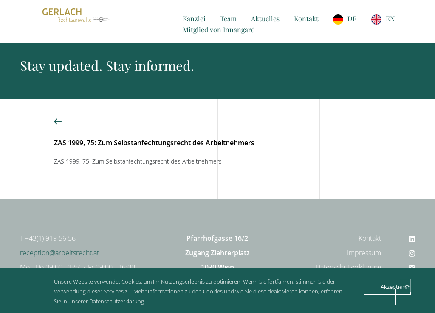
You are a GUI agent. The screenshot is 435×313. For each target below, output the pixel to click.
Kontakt (306, 18)
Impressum (364, 252)
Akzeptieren (396, 286)
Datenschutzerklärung (348, 267)
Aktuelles (265, 18)
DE (352, 18)
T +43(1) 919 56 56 (48, 238)
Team (228, 18)
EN (390, 18)
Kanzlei (194, 18)
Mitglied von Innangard (219, 29)
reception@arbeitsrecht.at (59, 252)
